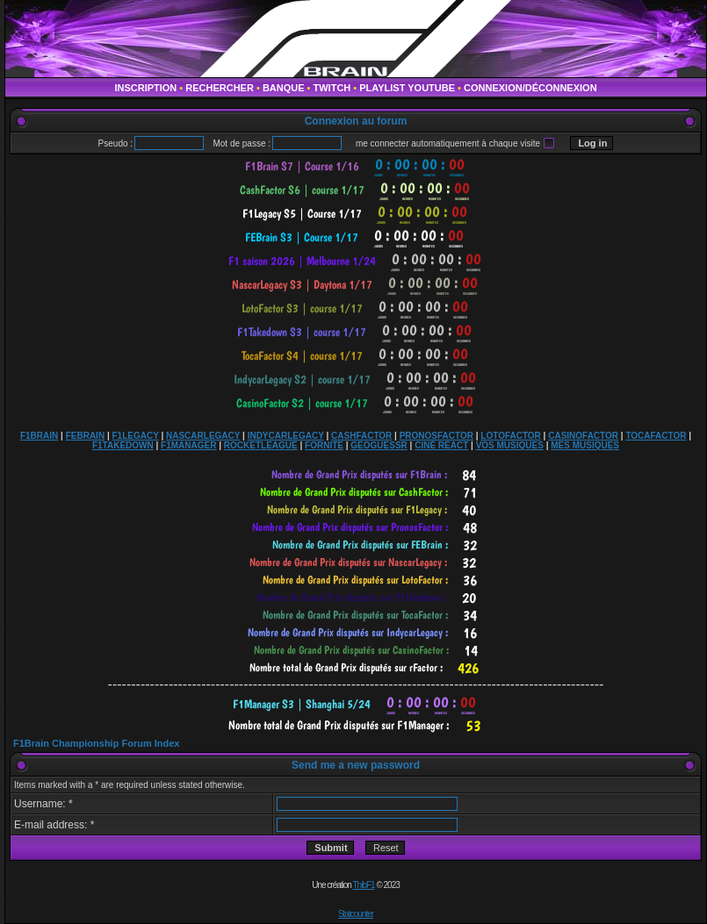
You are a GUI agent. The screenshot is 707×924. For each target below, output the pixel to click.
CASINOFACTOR (583, 436)
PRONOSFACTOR (436, 436)
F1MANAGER (188, 445)
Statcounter (355, 914)
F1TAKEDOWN (123, 445)
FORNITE (324, 445)
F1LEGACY (135, 436)
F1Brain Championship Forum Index (96, 743)
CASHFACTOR (361, 436)
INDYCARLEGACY (286, 436)
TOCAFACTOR (655, 436)
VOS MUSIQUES (510, 445)
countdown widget (356, 166)
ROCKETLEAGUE (261, 445)
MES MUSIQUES (585, 445)
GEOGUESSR (378, 445)
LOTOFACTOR (510, 436)
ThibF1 (364, 885)
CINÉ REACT (441, 445)
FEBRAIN (85, 436)
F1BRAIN (39, 436)
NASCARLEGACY (203, 436)
